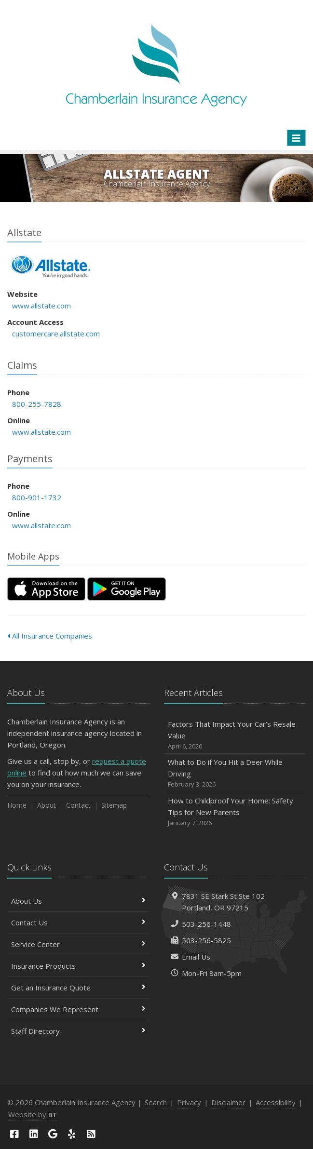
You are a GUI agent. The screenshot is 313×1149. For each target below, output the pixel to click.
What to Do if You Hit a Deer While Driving (235, 773)
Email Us (196, 957)
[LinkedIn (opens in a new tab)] (33, 1133)
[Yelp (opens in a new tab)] (72, 1133)
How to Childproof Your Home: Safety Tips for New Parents (235, 812)
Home (17, 805)
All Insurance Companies (49, 636)
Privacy (189, 1102)
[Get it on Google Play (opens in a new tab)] (126, 589)
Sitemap (114, 805)
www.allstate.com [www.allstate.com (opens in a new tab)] (41, 305)
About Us (78, 901)
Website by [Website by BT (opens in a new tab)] (32, 1114)
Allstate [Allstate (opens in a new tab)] (50, 267)
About (46, 805)
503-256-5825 (206, 940)
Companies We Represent (78, 1009)
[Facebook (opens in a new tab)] (14, 1133)
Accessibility (276, 1102)
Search (156, 1102)
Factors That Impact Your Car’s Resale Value (235, 735)
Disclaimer (228, 1102)
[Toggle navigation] (296, 138)
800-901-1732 (36, 497)
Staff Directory (78, 1031)
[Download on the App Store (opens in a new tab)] (46, 589)
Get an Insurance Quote (78, 987)
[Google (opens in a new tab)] (52, 1133)
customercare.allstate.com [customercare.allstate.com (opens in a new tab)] (56, 333)
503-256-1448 (206, 924)
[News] (91, 1133)
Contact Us (78, 922)
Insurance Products (78, 966)
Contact (78, 805)
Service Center (78, 944)
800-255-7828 (36, 404)
